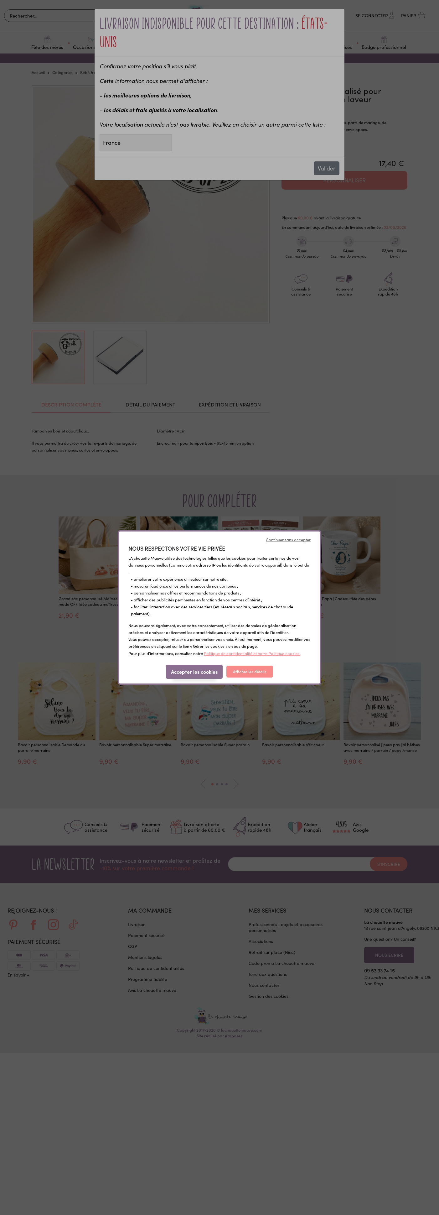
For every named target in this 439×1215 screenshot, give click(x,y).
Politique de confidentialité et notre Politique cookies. (252, 653)
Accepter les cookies (194, 671)
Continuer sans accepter (288, 539)
